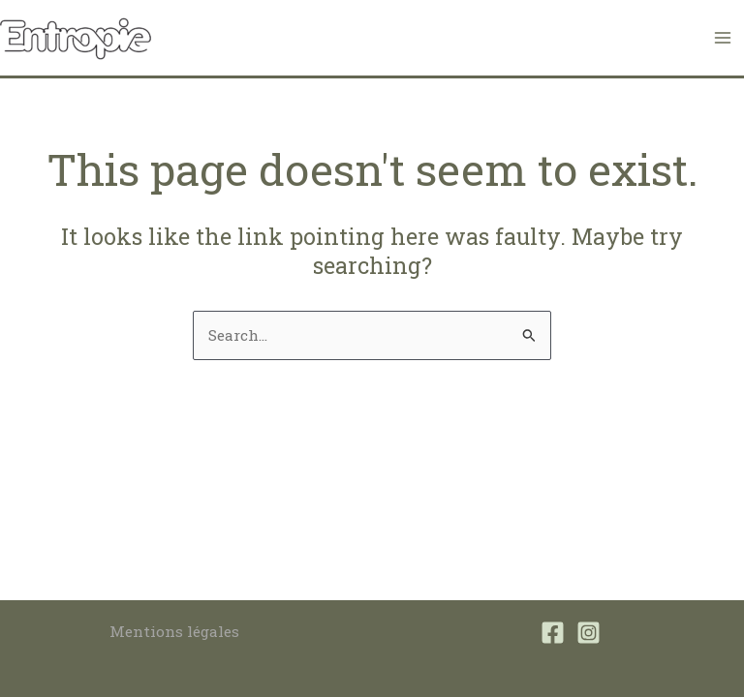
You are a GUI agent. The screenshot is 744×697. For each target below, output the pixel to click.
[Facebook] (553, 633)
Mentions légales (174, 631)
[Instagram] (588, 633)
